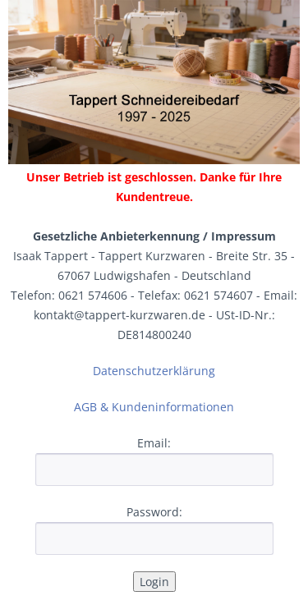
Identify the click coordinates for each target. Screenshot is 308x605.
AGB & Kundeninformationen (154, 407)
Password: (154, 512)
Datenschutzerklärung (154, 370)
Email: (154, 443)
